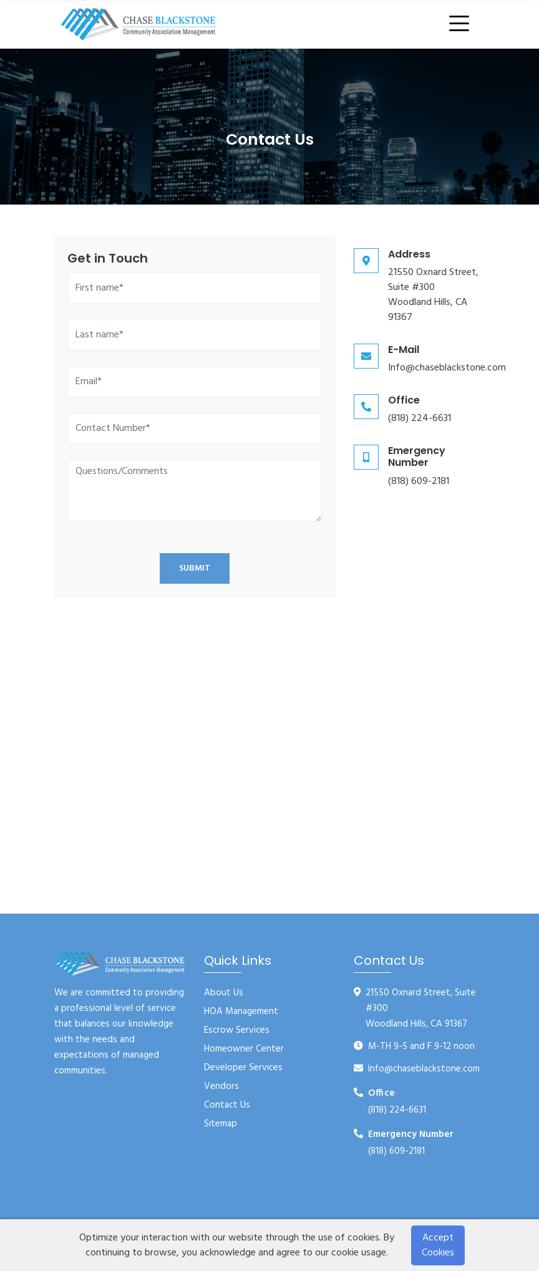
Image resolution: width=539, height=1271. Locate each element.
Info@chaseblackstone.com (447, 368)
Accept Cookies (438, 1245)
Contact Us (227, 1105)
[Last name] (194, 334)
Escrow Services (237, 1030)
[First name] (194, 288)
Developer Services (243, 1067)
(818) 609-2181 (418, 481)
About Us (223, 992)
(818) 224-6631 (419, 418)
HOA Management (241, 1011)
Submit (194, 568)
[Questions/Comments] (194, 491)
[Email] (194, 381)
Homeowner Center (244, 1048)
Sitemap (220, 1123)
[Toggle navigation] (462, 24)
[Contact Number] (194, 428)
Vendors (221, 1086)
